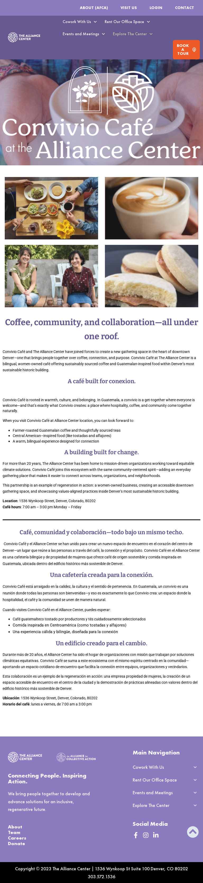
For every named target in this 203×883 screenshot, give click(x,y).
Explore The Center (133, 34)
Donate (16, 843)
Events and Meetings (84, 34)
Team (14, 832)
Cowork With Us (80, 21)
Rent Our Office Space (127, 21)
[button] (80, 22)
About (15, 827)
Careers (17, 838)
